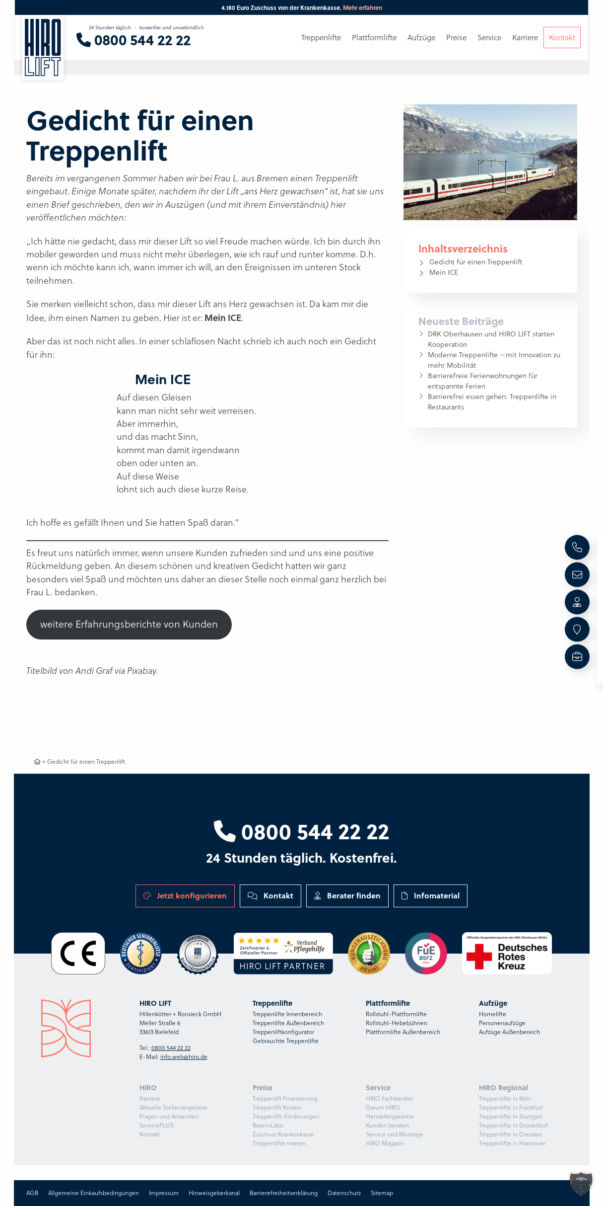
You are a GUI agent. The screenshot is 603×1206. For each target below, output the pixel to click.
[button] (581, 1184)
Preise (456, 38)
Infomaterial (431, 895)
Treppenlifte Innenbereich (287, 1014)
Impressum (164, 1193)
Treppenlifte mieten (279, 1143)
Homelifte (492, 1014)
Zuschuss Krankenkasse (283, 1134)
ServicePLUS (156, 1125)
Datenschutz (344, 1193)
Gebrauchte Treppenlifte (286, 1041)
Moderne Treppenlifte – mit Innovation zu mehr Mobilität (494, 360)
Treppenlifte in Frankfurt (511, 1107)
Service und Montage (394, 1134)
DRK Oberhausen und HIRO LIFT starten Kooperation (491, 339)
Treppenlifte (321, 38)
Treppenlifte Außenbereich (288, 1023)
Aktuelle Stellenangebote (173, 1107)
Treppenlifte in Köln (505, 1098)
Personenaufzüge (502, 1023)
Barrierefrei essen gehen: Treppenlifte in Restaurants (492, 402)
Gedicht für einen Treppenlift (475, 262)
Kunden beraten (387, 1125)
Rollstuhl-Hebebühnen (396, 1023)
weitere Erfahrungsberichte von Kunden (129, 624)
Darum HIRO (383, 1107)
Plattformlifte (374, 38)
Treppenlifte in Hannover (512, 1143)
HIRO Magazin (385, 1143)
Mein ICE (443, 272)
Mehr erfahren (362, 7)
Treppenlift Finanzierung (285, 1098)
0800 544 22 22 (301, 830)
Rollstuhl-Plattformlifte (396, 1014)
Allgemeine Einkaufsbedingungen (93, 1193)
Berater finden (347, 895)
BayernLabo (268, 1125)
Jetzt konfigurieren (185, 895)
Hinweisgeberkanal (214, 1193)
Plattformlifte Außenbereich (403, 1032)
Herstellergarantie (390, 1116)
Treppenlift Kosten (277, 1107)
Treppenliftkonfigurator (283, 1032)
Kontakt (270, 895)
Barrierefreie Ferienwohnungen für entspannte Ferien (482, 381)
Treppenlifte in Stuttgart (510, 1116)
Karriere (149, 1098)
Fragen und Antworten (169, 1116)
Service (489, 38)
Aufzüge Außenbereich (509, 1032)
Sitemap (382, 1193)
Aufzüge (421, 38)
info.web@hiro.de (183, 1056)
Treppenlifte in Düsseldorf (513, 1125)
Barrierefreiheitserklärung (284, 1193)
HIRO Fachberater (389, 1098)
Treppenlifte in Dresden (510, 1134)
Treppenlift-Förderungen (286, 1116)
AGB (32, 1193)
